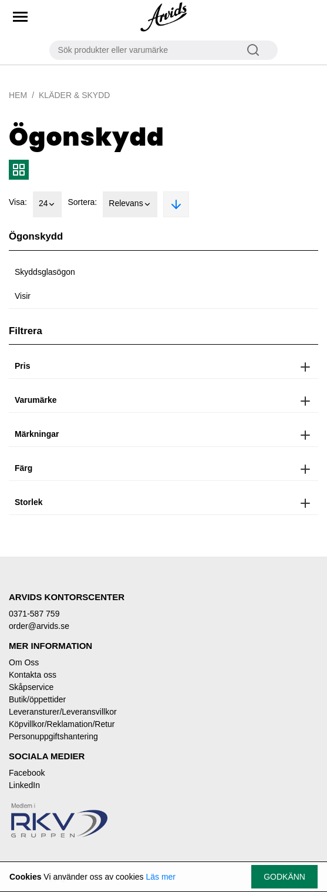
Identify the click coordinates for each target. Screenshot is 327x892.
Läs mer (161, 876)
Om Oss (24, 662)
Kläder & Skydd (74, 95)
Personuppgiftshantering (53, 736)
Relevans (130, 204)
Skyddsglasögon (45, 272)
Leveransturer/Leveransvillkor (63, 711)
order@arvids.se (39, 626)
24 (47, 204)
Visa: (18, 202)
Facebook (27, 772)
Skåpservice (31, 687)
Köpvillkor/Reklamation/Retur (62, 724)
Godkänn (284, 876)
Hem (18, 95)
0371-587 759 (34, 613)
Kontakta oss (32, 674)
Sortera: (82, 202)
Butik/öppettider (37, 699)
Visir (23, 296)
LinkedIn (24, 785)
